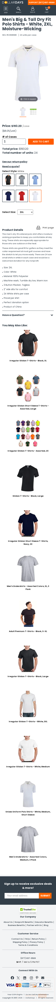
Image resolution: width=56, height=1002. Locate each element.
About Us (8, 922)
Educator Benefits (44, 922)
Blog (46, 925)
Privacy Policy (36, 942)
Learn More (30, 995)
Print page (48, 227)
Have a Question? (14, 315)
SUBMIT (45, 895)
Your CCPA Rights (15, 994)
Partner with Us (34, 925)
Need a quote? (11, 166)
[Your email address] (21, 896)
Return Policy (38, 939)
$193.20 (23, 149)
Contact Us (17, 939)
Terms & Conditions (28, 945)
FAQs (27, 939)
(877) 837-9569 (47, 2)
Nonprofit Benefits (24, 922)
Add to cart (41, 141)
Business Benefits (16, 925)
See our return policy (14, 161)
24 (36, 153)
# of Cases (9, 137)
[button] (32, 10)
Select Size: (9, 212)
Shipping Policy (20, 942)
